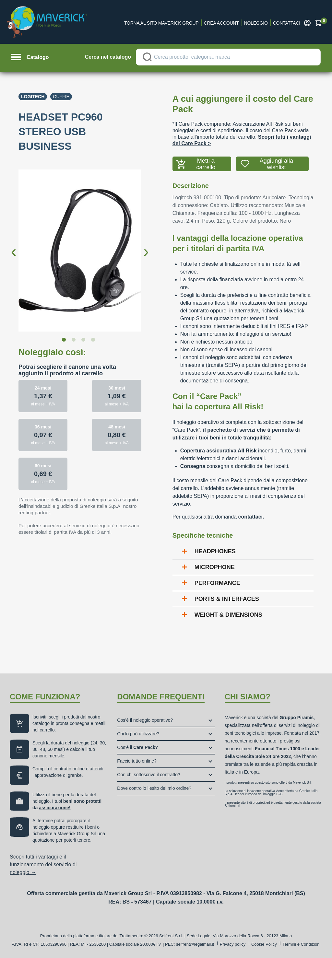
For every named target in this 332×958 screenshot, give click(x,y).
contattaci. (251, 517)
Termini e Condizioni (301, 944)
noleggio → (23, 872)
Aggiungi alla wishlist (276, 164)
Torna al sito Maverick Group (161, 23)
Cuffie (61, 96)
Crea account (221, 23)
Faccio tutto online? (136, 761)
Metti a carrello (205, 164)
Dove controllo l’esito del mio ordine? (154, 788)
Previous (13, 246)
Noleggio (256, 23)
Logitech (32, 96)
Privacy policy (232, 944)
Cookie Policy (264, 944)
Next (146, 246)
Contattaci (286, 23)
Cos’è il (137, 747)
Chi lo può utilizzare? (138, 733)
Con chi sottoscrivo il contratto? (148, 774)
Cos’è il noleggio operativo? (145, 720)
